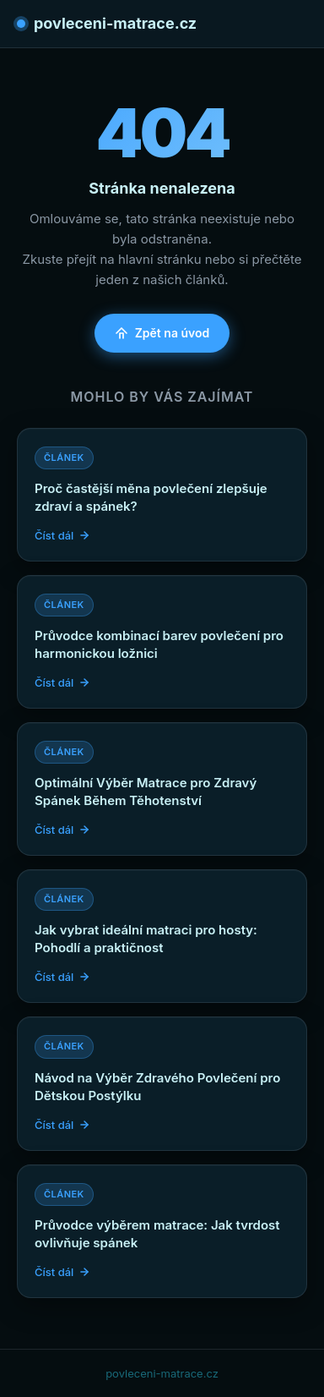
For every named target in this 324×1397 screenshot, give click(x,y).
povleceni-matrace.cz (107, 23)
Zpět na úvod (162, 333)
